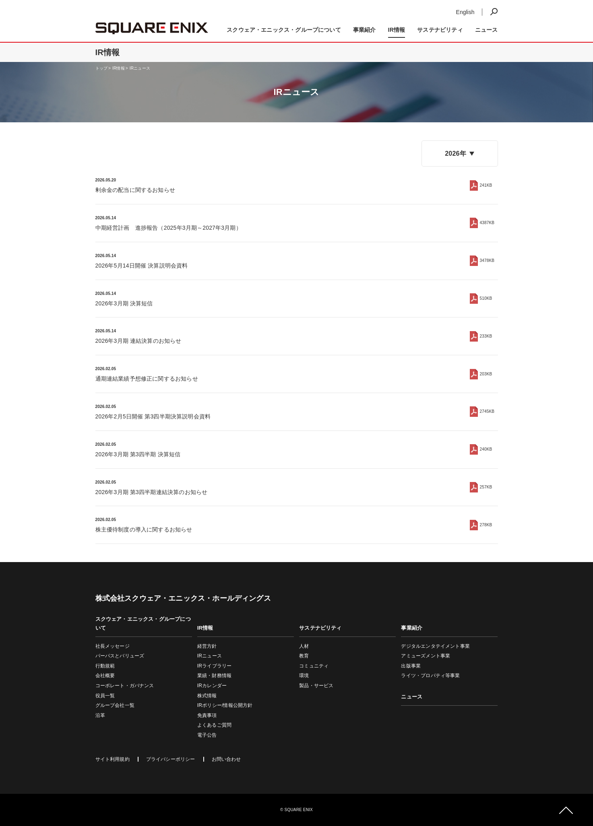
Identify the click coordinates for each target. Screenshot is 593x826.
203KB (486, 374)
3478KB (487, 260)
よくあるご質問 (214, 725)
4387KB (487, 222)
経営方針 (207, 646)
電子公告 (207, 735)
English (465, 12)
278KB (486, 525)
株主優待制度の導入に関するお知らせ (143, 529)
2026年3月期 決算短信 (124, 303)
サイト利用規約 (112, 759)
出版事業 (411, 666)
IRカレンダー (212, 685)
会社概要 (105, 675)
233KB (486, 336)
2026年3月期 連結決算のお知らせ (138, 341)
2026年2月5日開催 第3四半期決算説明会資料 (153, 416)
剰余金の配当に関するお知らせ (135, 190)
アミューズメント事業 (425, 656)
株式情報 (207, 695)
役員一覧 (105, 695)
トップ (101, 68)
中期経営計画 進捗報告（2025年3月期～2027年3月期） (168, 228)
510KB (486, 298)
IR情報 (118, 68)
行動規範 (105, 666)
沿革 (100, 715)
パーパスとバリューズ (120, 656)
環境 (304, 675)
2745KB (487, 411)
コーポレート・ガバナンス (124, 685)
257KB (486, 487)
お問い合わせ (226, 759)
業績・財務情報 (214, 675)
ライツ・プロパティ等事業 (430, 675)
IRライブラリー (214, 666)
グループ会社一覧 (114, 705)
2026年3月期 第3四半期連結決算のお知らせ (151, 492)
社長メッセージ (112, 646)
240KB (486, 449)
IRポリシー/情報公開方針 (225, 705)
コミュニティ (314, 666)
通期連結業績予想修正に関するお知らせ (146, 378)
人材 (304, 646)
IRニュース (140, 68)
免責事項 (207, 715)
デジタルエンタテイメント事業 (435, 646)
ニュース (486, 30)
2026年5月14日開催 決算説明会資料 (141, 265)
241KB (486, 185)
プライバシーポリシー (170, 759)
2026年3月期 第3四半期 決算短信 (138, 454)
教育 (304, 656)
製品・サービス (316, 685)
